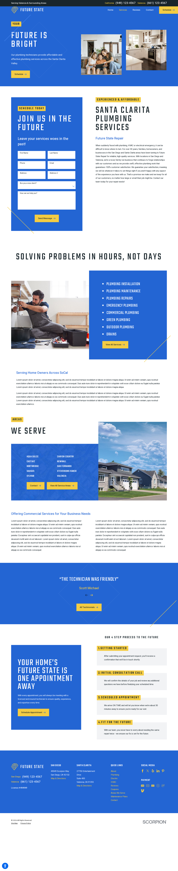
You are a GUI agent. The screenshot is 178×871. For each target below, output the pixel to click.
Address (21, 175)
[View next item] (91, 593)
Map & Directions (58, 778)
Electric (114, 778)
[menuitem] (112, 10)
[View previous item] (86, 593)
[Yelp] (152, 770)
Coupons (115, 789)
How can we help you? (26, 195)
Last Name (52, 155)
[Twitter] (147, 770)
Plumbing (115, 774)
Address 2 (52, 175)
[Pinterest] (162, 770)
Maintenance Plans (119, 796)
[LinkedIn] (157, 770)
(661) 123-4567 (157, 3)
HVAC (113, 782)
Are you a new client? (26, 185)
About (113, 771)
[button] (5, 866)
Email (50, 165)
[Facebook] (142, 770)
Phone (20, 165)
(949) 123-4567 (125, 3)
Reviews (114, 785)
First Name (22, 155)
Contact (114, 800)
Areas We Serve (118, 792)
